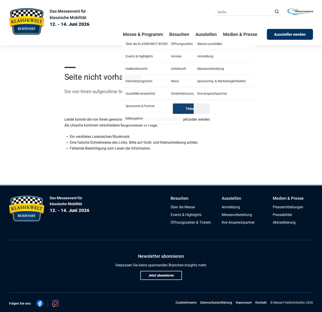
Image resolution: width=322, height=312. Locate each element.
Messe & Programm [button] (143, 34)
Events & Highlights (186, 215)
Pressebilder (282, 215)
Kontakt (261, 302)
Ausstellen (231, 198)
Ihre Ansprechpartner (238, 222)
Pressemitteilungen (288, 207)
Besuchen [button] (179, 34)
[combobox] (248, 12)
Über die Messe (183, 207)
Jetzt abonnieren (161, 275)
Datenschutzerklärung (216, 302)
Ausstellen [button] (206, 34)
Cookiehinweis (186, 302)
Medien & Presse (240, 34)
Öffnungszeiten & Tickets (191, 222)
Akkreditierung (284, 222)
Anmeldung (231, 207)
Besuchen (179, 198)
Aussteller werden (290, 34)
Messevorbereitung (237, 215)
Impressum (244, 302)
